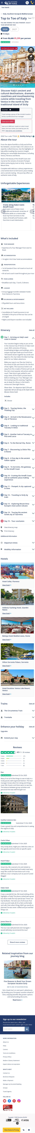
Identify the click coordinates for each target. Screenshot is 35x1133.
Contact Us (6, 1073)
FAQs (4, 1046)
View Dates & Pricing (11, 1130)
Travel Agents (7, 1091)
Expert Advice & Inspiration (11, 1064)
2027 (14, 29)
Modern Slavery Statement (11, 1060)
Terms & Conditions (9, 1053)
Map (31, 57)
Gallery (31, 50)
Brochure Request (8, 1077)
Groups (5, 1088)
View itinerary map (10, 527)
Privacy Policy (7, 1057)
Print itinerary (9, 531)
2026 (5, 29)
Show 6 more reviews (17, 942)
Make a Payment (8, 1080)
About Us (6, 1042)
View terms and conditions (14, 131)
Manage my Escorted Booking (12, 1084)
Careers (5, 1049)
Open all (31, 330)
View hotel (6, 585)
